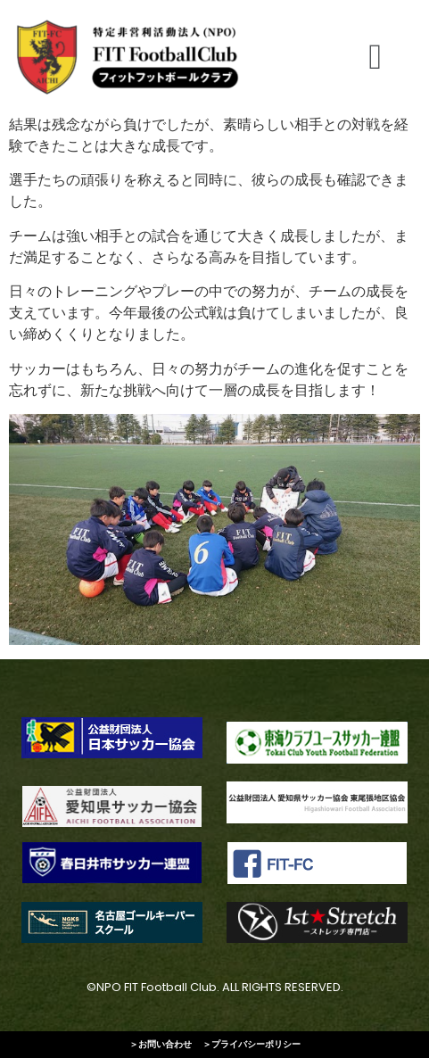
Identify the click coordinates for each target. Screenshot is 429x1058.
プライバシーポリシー (256, 1044)
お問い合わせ (165, 1044)
